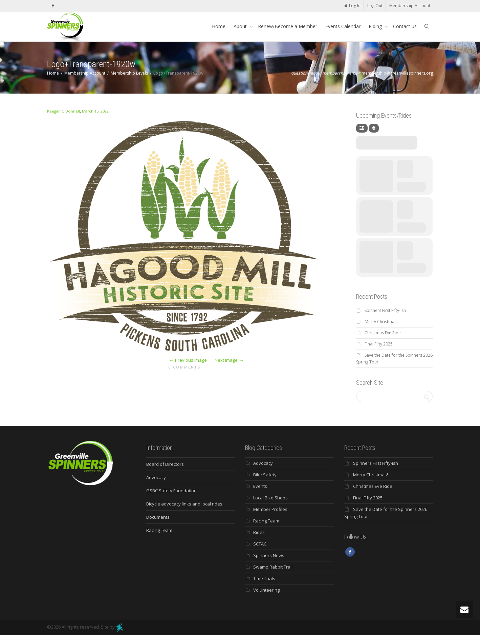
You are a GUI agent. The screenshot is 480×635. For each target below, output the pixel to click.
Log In (355, 5)
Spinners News (268, 555)
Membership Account (409, 5)
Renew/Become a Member (287, 26)
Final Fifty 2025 (379, 344)
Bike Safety (265, 475)
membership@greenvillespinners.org (397, 73)
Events (260, 486)
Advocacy (156, 477)
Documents (158, 517)
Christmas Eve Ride (383, 333)
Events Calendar (343, 26)
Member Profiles (270, 509)
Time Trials (264, 578)
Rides (259, 532)
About (241, 26)
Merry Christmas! (381, 321)
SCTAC (259, 544)
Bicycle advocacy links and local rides (184, 504)
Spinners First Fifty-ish (385, 310)
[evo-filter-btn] (362, 128)
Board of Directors (165, 464)
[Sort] (374, 128)
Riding (376, 26)
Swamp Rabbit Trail (272, 567)
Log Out (375, 5)
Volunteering (266, 590)
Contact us (405, 26)
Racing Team (159, 530)
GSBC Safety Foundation (171, 491)
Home (218, 26)
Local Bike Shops (270, 498)
